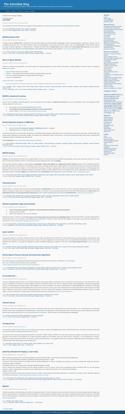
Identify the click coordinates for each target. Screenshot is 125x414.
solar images (15, 401)
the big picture (78, 282)
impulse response (42, 224)
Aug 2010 (18, 29)
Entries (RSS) (36, 412)
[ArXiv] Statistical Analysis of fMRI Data (18, 122)
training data (79, 246)
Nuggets (120, 107)
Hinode (26, 343)
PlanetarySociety (109, 125)
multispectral (20, 378)
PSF (57, 224)
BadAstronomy (108, 120)
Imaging (14, 30)
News (19, 30)
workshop (33, 29)
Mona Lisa (13, 378)
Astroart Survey (8, 303)
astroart (8, 315)
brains (7, 294)
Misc (32, 402)
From (113, 57)
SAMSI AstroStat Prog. (110, 148)
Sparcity (74, 267)
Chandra (73, 310)
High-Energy (45, 269)
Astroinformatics (9, 183)
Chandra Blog (108, 122)
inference (13, 51)
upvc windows (108, 62)
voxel (10, 144)
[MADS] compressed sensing (14, 96)
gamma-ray (119, 102)
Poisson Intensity (66, 267)
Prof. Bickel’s (45, 191)
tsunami (56, 294)
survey (26, 312)
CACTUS (9, 75)
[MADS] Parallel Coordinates (110, 60)
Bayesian (112, 96)
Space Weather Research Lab (14, 71)
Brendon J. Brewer (109, 53)
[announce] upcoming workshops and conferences (113, 30)
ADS (105, 136)
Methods (43, 146)
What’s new (107, 131)
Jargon (42, 53)
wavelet (84, 224)
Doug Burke (107, 74)
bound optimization (11, 224)
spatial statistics (38, 51)
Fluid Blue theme (88, 412)
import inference (108, 142)
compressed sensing (12, 114)
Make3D (5, 386)
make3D (8, 401)
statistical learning (94, 86)
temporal (96, 143)
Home (8, 11)
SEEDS (8, 73)
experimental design (21, 143)
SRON (8, 77)
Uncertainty (69, 379)
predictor (40, 246)
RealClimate (107, 128)
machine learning (67, 86)
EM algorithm (31, 267)
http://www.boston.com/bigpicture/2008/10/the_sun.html (21, 331)
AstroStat (12, 29)
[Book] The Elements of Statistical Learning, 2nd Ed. (112, 42)
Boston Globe (20, 329)
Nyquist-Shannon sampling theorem (69, 114)
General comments (109, 49)
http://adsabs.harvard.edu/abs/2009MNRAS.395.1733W (25, 107)
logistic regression (22, 246)
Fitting (30, 225)
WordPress (77, 412)
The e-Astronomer (109, 130)
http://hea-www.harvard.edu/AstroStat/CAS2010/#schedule (63, 26)
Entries (107, 18)
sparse (73, 175)
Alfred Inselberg (108, 80)
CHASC (117, 96)
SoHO (30, 343)
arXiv (9, 53)
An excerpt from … (9, 276)
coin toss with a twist (110, 34)
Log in (105, 17)
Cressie (8, 51)
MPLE (43, 267)
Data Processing (29, 53)
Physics (115, 109)
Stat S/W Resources (109, 150)
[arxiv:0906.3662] (25, 128)
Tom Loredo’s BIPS (109, 153)
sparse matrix (64, 195)
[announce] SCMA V (109, 32)
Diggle (28, 175)
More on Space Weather (11, 60)
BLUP (7, 175)
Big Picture (9, 343)
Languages (109, 105)
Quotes (51, 225)
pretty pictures (27, 315)
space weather (83, 86)
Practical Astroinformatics (111, 145)
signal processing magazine (47, 378)
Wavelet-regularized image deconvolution (18, 204)
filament (47, 86)
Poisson (58, 267)
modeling (64, 143)
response (46, 246)
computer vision (21, 86)
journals (43, 195)
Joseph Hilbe (107, 77)
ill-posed (20, 114)
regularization (56, 195)
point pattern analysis (64, 175)
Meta (120, 105)
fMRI (29, 143)
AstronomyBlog (108, 119)
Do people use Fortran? (115, 88)
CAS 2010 (6, 20)
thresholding (77, 224)
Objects (106, 109)
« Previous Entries (7, 18)
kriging (27, 51)
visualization (39, 315)
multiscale (48, 267)
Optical (110, 109)
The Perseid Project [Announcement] (109, 39)
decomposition (22, 267)
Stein (86, 175)
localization (58, 143)
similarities (85, 143)
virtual (21, 401)
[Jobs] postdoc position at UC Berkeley (113, 78)
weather (86, 246)
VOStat (106, 154)
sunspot (4, 88)
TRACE (48, 343)
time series (5, 144)
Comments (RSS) (47, 412)
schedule (27, 29)
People (32, 11)
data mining (30, 86)
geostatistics (34, 175)
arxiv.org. (71, 102)
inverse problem (49, 114)
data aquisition (10, 143)
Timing (26, 30)
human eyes (23, 294)
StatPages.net (108, 151)
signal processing (33, 378)
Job (105, 105)
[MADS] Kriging (8, 153)
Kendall (30, 294)
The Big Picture (8, 324)
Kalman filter (20, 51)
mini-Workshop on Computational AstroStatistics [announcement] (112, 46)
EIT (22, 343)
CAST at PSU (108, 137)
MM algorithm (51, 224)
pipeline (70, 143)
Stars (46, 248)
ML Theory (107, 123)
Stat (22, 30)
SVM (9, 88)
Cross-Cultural (20, 53)
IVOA (105, 144)
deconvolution (21, 224)
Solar (34, 343)
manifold (75, 86)
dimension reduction (35, 195)
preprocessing (77, 143)
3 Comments (29, 345)
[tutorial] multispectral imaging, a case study (20, 352)
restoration (71, 224)
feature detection (40, 86)
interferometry (40, 114)
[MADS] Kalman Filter (11, 37)
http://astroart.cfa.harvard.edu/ (38, 312)
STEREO (39, 343)
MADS (31, 51)
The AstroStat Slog (16, 4)
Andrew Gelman (108, 117)
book (11, 175)
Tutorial (58, 378)
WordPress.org (108, 21)
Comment (32, 30)
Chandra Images (108, 139)
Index (26, 11)
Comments (108, 20)
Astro (9, 30)
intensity (38, 267)
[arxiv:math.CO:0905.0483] (10, 263)
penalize (49, 195)
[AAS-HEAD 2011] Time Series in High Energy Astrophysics (113, 27)
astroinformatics (10, 195)
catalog (26, 195)
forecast (14, 246)
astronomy (14, 315)
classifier (8, 246)
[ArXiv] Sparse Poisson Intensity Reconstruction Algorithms (26, 255)
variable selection (74, 195)
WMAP (91, 175)
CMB (18, 175)
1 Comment (48, 197)
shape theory (46, 294)
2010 (7, 29)
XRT (52, 343)
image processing (56, 86)
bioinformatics (20, 195)
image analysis (38, 143)
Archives (20, 11)
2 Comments (78, 379)
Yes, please (107, 35)
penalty (54, 267)
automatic (9, 86)
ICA (32, 143)
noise (26, 378)
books (15, 175)
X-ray (113, 112)
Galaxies (113, 102)
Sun (60, 246)
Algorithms (11, 89)
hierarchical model (43, 175)
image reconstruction (30, 114)
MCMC (117, 105)
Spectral (46, 115)
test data (73, 246)
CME (14, 86)
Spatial (91, 143)
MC (114, 105)
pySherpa (106, 126)
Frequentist (107, 102)
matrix (7, 378)
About (13, 11)
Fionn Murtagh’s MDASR (111, 141)
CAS (23, 29)
